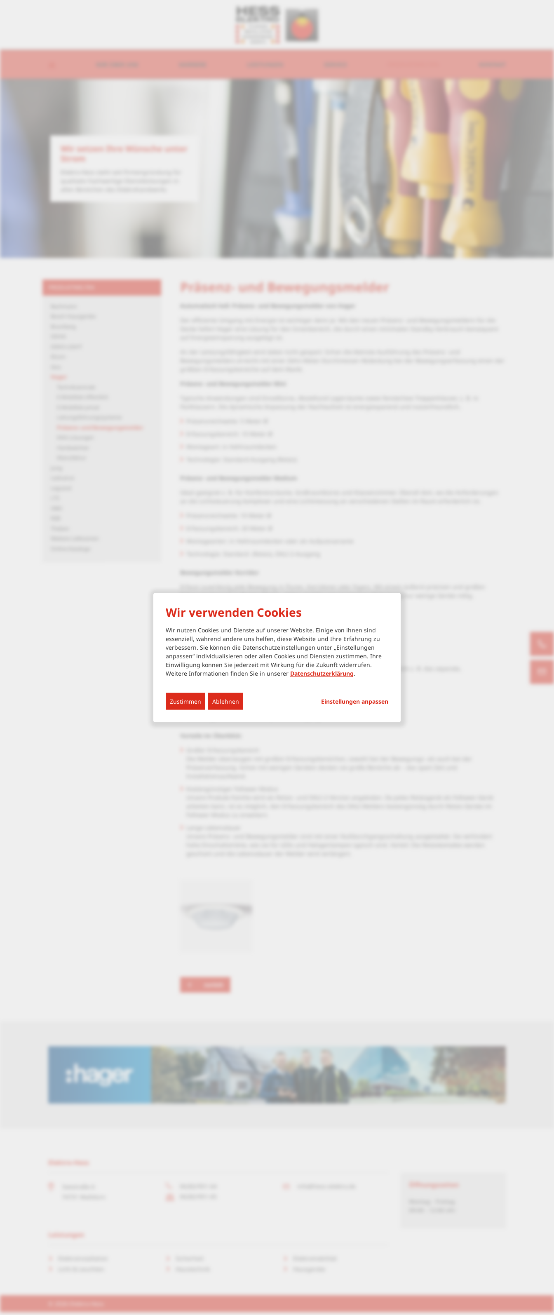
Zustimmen (185, 701)
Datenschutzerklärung (322, 673)
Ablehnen (225, 701)
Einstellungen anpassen (354, 701)
